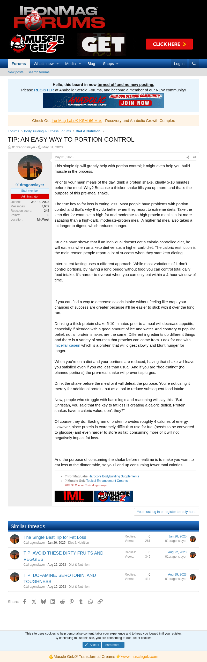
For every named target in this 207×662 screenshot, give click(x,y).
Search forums (39, 72)
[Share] (187, 157)
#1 (194, 157)
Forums (19, 63)
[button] (57, 63)
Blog (91, 63)
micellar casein (67, 345)
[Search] (194, 63)
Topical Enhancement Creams (107, 481)
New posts (16, 72)
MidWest (43, 219)
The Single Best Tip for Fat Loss (55, 537)
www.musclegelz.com (139, 656)
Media (70, 63)
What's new (44, 63)
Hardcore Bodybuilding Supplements (113, 476)
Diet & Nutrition (78, 542)
